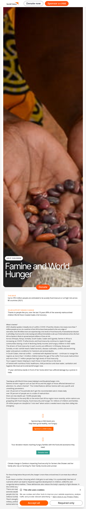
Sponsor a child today (43, 429)
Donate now (33, 3)
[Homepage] (13, 3)
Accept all (34, 502)
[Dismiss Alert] (80, 490)
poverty (28, 475)
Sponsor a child (57, 3)
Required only (66, 502)
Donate (43, 287)
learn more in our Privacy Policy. (66, 497)
